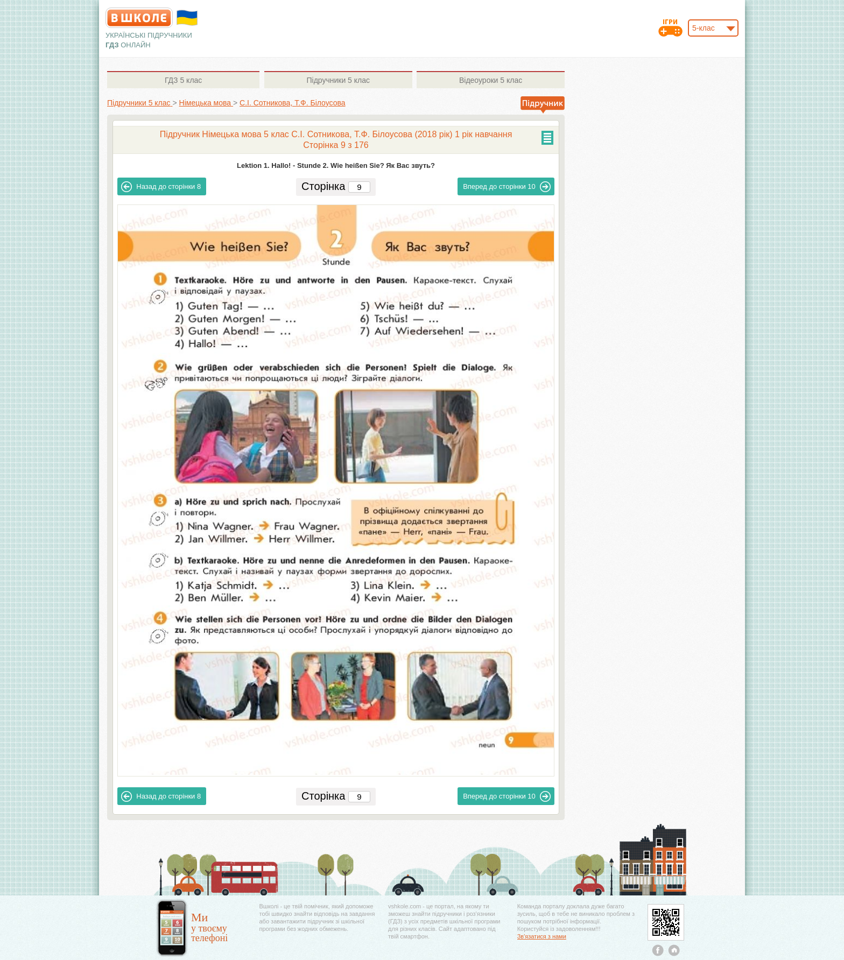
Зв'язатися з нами (541, 936)
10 (507, 186)
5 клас (183, 80)
